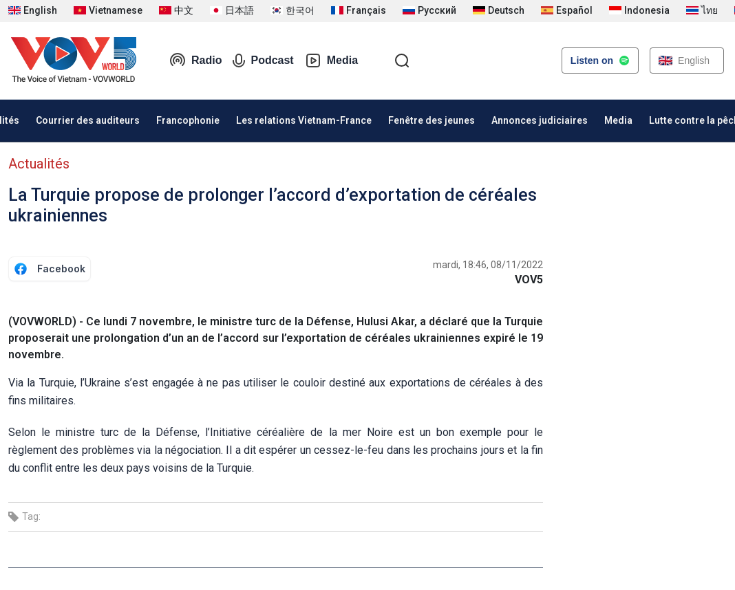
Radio (195, 60)
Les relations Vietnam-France (304, 120)
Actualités (39, 163)
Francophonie (188, 120)
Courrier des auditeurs (88, 120)
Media (331, 60)
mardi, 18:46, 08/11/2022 (488, 264)
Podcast (263, 60)
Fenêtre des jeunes (431, 120)
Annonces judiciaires (539, 120)
